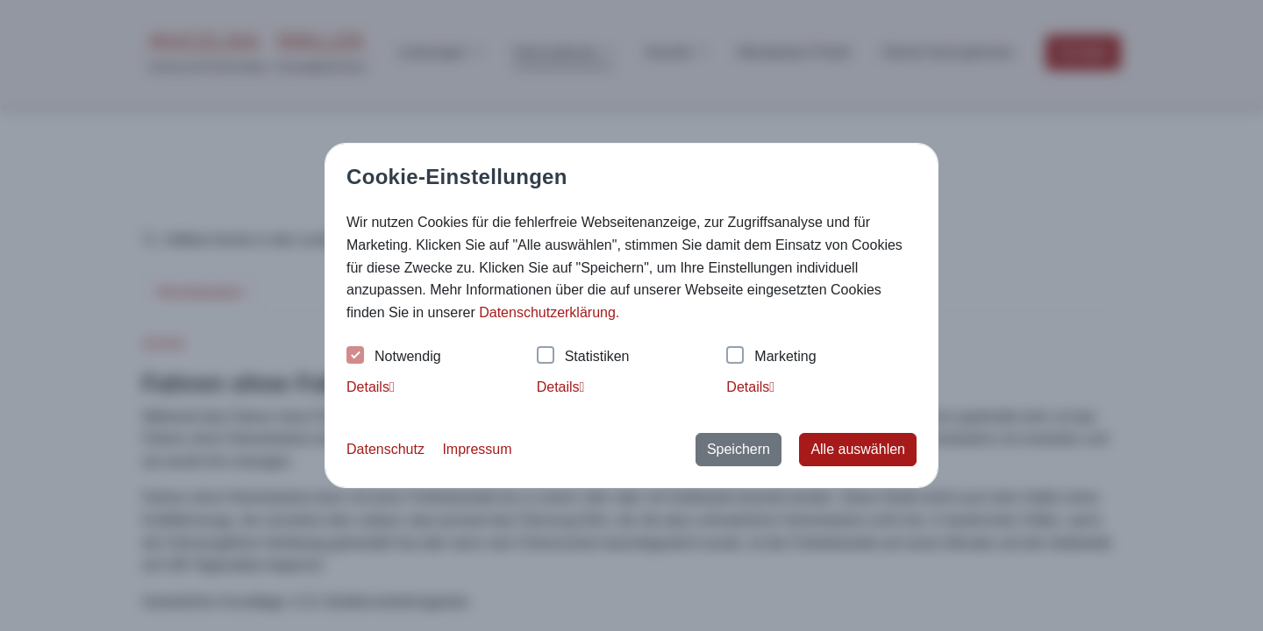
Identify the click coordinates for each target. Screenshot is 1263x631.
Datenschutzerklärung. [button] (549, 312)
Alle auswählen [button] (857, 449)
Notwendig (393, 357)
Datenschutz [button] (385, 449)
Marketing (771, 357)
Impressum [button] (476, 449)
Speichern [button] (738, 449)
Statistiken (583, 357)
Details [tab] (370, 386)
